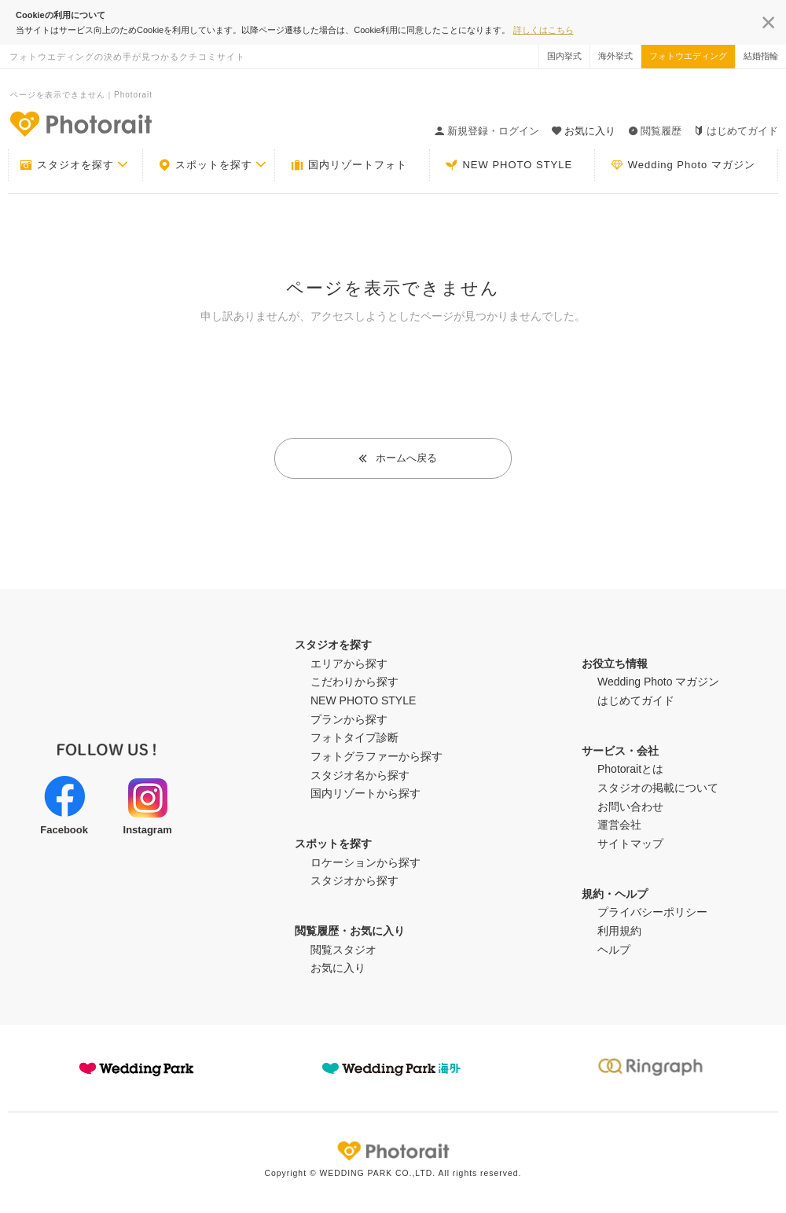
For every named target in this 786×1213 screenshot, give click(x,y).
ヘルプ (613, 949)
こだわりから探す (354, 681)
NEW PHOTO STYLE (508, 165)
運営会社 (619, 824)
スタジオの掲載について (657, 787)
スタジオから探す (354, 880)
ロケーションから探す (365, 862)
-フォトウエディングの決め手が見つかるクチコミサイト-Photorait (80, 123)
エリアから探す (348, 663)
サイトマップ (630, 843)
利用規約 (619, 930)
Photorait (393, 1151)
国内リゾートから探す (365, 793)
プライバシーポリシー (652, 912)
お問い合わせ (630, 806)
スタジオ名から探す (360, 775)
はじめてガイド (736, 131)
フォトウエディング (688, 56)
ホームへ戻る (397, 458)
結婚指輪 (761, 56)
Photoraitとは (630, 769)
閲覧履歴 (654, 131)
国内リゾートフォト (349, 165)
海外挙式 (615, 56)
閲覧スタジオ (343, 949)
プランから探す (348, 719)
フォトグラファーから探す (376, 756)
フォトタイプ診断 (354, 737)
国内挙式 (564, 56)
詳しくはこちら (543, 30)
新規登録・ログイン (487, 131)
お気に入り (337, 967)
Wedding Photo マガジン (683, 165)
